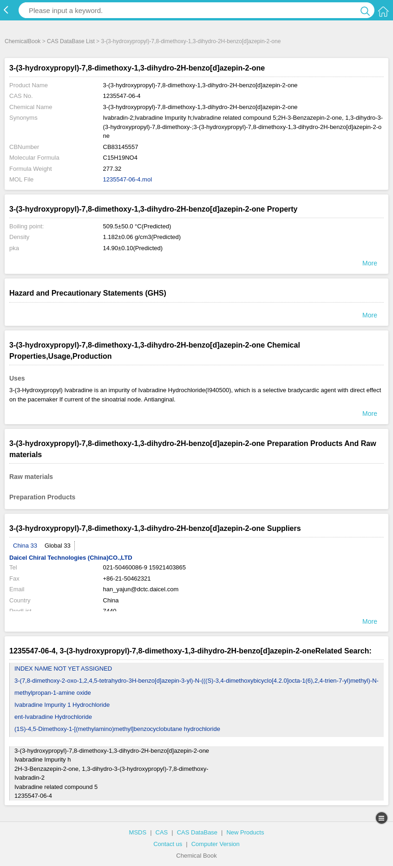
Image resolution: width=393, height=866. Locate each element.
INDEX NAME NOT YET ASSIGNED (63, 668)
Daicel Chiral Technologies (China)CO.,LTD (70, 557)
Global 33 (58, 545)
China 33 (25, 545)
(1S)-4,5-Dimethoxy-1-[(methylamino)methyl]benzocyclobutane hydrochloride (117, 728)
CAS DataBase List (71, 41)
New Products (245, 832)
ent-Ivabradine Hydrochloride (53, 716)
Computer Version (215, 843)
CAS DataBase (197, 832)
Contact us (167, 843)
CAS (162, 832)
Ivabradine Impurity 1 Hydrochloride (62, 704)
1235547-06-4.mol (127, 179)
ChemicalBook (22, 41)
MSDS (138, 832)
